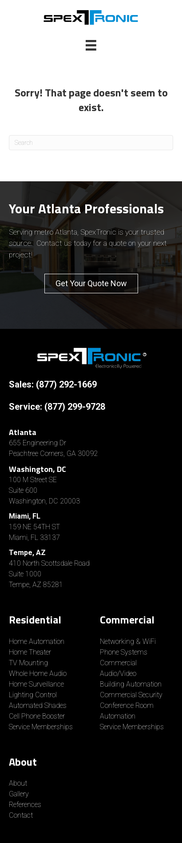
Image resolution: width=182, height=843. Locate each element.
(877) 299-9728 (74, 406)
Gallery (19, 794)
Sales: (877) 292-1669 (53, 384)
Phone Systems (123, 652)
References (25, 804)
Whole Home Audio (38, 673)
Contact (21, 815)
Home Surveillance (36, 684)
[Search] (91, 142)
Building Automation (131, 684)
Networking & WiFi (128, 641)
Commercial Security (131, 695)
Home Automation (36, 641)
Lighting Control (33, 695)
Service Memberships (41, 727)
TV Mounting (28, 663)
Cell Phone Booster (38, 716)
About (18, 783)
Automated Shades (38, 705)
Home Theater (30, 652)
